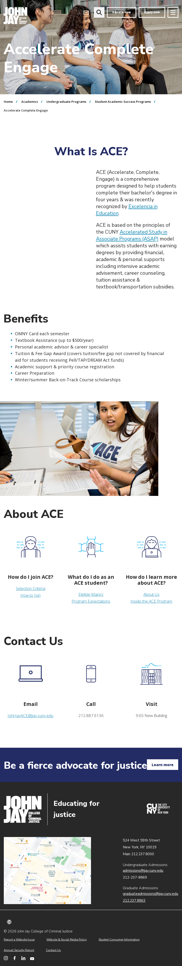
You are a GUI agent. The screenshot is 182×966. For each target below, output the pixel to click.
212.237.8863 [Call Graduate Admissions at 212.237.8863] (134, 900)
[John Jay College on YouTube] (32, 958)
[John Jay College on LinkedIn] (23, 958)
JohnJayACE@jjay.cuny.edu (30, 715)
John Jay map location (47, 870)
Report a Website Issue (19, 939)
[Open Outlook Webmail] (86, 12)
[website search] (99, 12)
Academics (29, 101)
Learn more (162, 764)
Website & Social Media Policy (66, 939)
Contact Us (53, 950)
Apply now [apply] (152, 12)
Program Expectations (91, 601)
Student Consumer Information (119, 939)
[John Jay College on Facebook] (15, 958)
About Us (151, 594)
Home (8, 101)
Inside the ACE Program (151, 601)
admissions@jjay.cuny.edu (143, 870)
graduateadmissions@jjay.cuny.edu (150, 893)
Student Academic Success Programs (123, 101)
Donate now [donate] (121, 12)
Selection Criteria (30, 588)
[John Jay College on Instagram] (6, 958)
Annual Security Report (19, 950)
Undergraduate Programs (66, 101)
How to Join (30, 595)
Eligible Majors (90, 594)
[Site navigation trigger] (173, 12)
